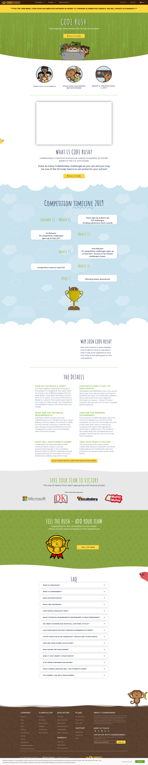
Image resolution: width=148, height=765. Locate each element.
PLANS (51, 2)
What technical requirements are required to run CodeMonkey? (71, 617)
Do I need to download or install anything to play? (66, 623)
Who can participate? (52, 598)
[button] (74, 585)
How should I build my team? (55, 610)
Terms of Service (63, 757)
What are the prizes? (52, 604)
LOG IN (132, 2)
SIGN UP (123, 2)
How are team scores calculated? (58, 643)
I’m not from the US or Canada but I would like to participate (70, 636)
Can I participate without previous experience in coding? (68, 630)
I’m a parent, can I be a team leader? (58, 675)
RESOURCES (65, 2)
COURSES (39, 2)
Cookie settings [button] (127, 761)
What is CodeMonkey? (52, 591)
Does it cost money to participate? (58, 655)
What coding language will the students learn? (65, 668)
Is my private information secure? (58, 662)
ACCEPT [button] (140, 761)
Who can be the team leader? (56, 649)
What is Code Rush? (51, 585)
